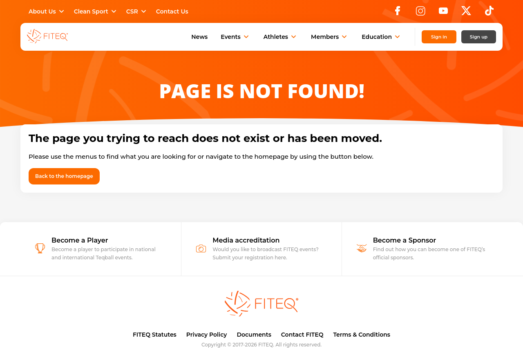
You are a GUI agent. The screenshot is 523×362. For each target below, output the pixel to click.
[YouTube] (443, 13)
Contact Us (172, 11)
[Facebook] (397, 13)
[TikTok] (489, 13)
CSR (137, 11)
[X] (466, 13)
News (199, 36)
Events (235, 37)
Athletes (281, 37)
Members (330, 37)
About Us (47, 11)
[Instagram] (420, 13)
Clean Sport (96, 11)
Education (382, 37)
